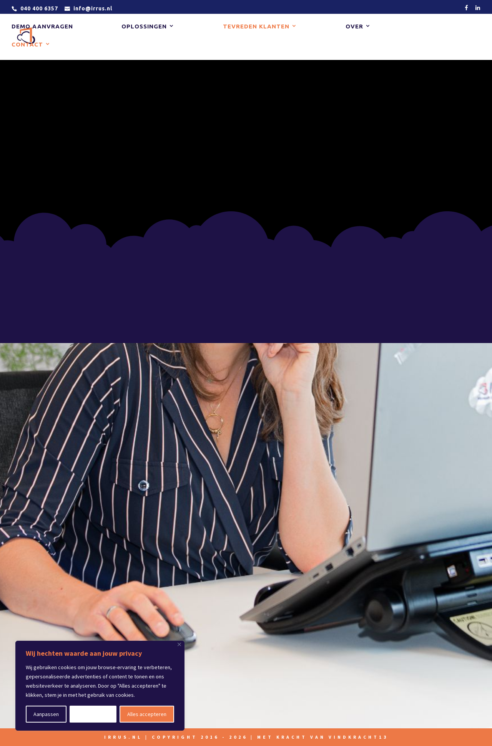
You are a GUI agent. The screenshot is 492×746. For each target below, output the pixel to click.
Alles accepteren (146, 714)
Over (354, 27)
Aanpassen (46, 714)
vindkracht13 (358, 737)
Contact (27, 45)
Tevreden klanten (256, 27)
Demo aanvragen (42, 27)
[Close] (179, 644)
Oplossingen (144, 27)
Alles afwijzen (93, 714)
